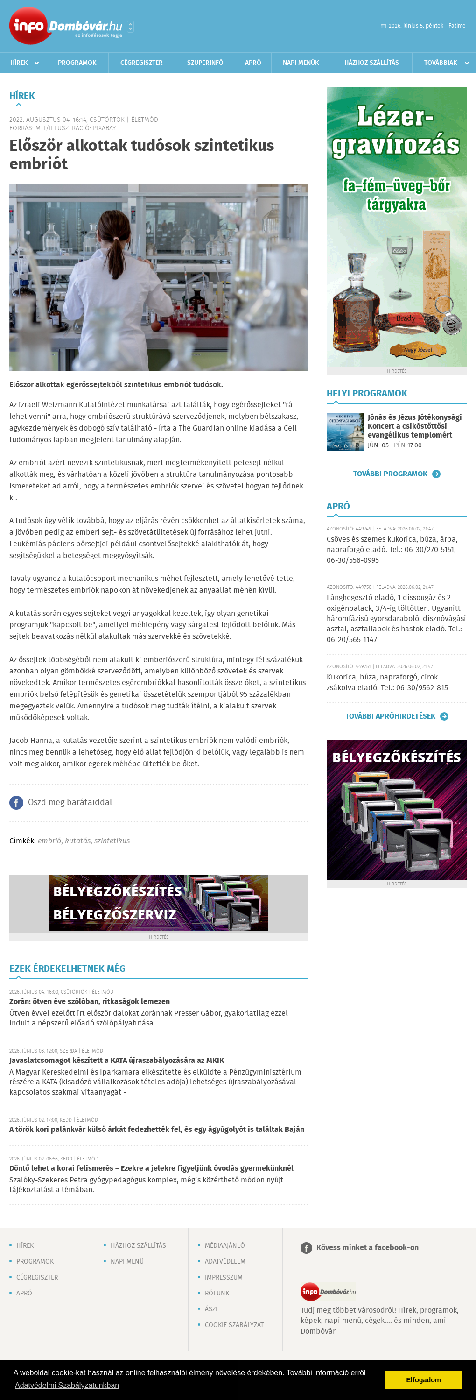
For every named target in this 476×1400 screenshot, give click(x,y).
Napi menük (301, 63)
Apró (253, 63)
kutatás (78, 841)
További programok (390, 474)
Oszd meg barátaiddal (70, 802)
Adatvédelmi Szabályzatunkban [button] (67, 1385)
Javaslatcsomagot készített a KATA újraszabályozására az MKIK (116, 1061)
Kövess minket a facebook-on (367, 1248)
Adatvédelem (225, 1262)
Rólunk (217, 1293)
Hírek (19, 63)
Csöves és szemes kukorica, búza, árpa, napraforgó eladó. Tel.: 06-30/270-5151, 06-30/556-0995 (392, 550)
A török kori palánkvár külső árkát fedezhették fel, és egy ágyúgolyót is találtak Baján (156, 1130)
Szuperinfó (205, 63)
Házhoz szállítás (371, 63)
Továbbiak (440, 63)
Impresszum (224, 1278)
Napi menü (127, 1262)
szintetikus (112, 841)
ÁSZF (212, 1309)
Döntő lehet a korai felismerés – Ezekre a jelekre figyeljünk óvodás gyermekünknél (151, 1168)
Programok (77, 63)
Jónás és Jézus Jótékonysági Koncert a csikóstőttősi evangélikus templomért (415, 426)
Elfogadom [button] (423, 1380)
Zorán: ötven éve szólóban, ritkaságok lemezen (89, 1002)
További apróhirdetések (390, 716)
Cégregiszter (141, 63)
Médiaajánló (225, 1246)
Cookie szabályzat (234, 1325)
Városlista (130, 27)
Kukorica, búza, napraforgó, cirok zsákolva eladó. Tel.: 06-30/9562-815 (387, 682)
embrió (49, 841)
